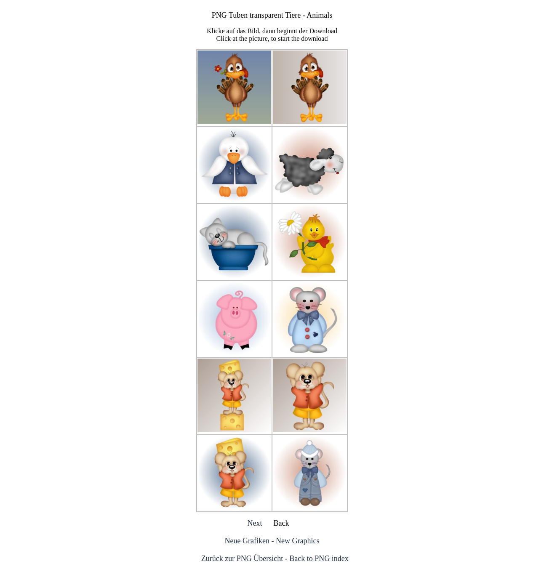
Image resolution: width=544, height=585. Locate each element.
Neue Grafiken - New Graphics (272, 541)
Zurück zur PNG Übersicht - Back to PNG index (275, 558)
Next (255, 523)
